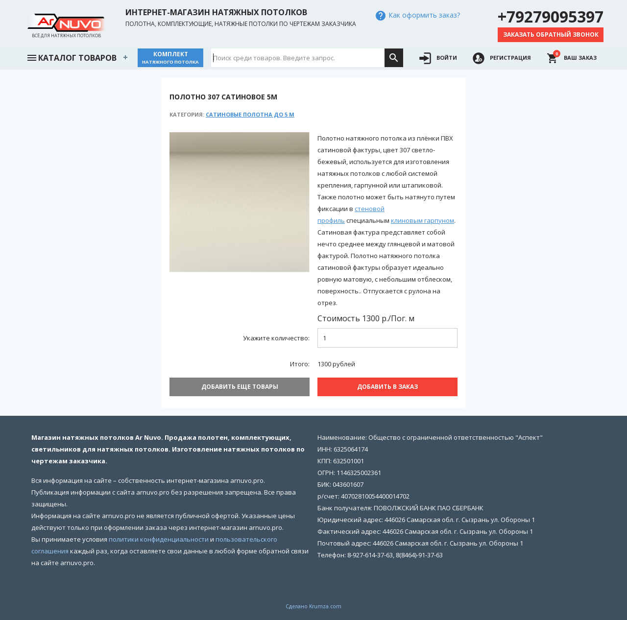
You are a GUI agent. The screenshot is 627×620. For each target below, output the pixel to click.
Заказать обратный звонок (551, 34)
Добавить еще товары (239, 386)
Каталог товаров (71, 57)
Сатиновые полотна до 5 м (250, 114)
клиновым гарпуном (422, 220)
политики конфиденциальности (159, 539)
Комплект (170, 57)
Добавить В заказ (387, 386)
